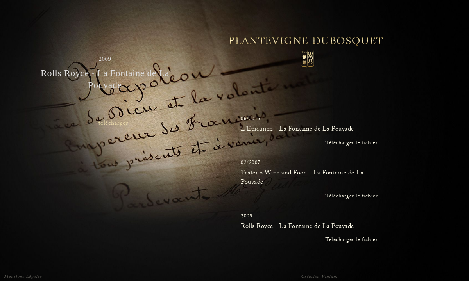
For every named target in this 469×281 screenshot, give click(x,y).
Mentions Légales (23, 277)
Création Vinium (319, 277)
